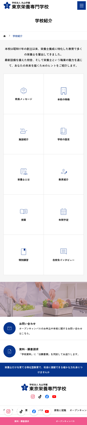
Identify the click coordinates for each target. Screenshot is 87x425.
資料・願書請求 (21, 421)
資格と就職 (60, 410)
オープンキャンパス (65, 421)
